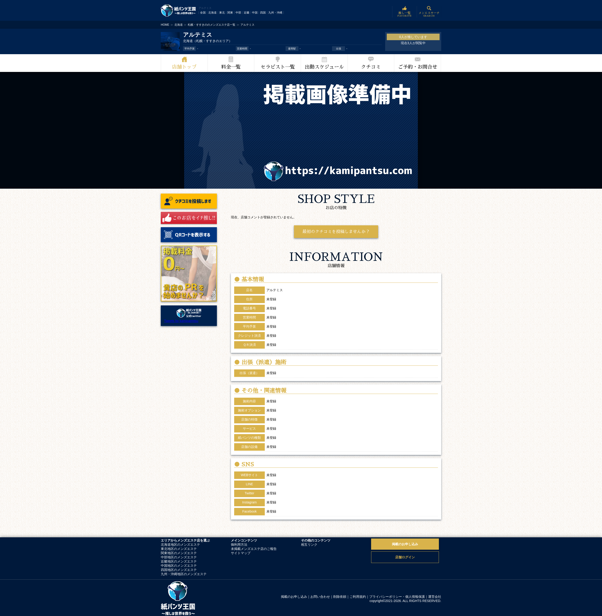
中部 (238, 12)
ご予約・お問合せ (417, 66)
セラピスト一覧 (278, 66)
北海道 (212, 12)
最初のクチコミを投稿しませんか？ (336, 232)
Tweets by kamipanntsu (181, 321)
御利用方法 (239, 544)
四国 (263, 12)
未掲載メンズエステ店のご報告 (254, 549)
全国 (203, 12)
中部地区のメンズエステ (179, 557)
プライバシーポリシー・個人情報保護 (397, 596)
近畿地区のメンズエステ (179, 561)
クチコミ (371, 66)
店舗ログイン (405, 557)
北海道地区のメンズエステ (180, 544)
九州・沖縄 (275, 12)
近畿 (246, 12)
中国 (255, 12)
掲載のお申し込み (405, 544)
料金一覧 (231, 66)
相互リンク (309, 544)
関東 (230, 12)
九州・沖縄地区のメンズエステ (184, 574)
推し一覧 (404, 12)
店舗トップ (184, 66)
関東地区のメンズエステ (179, 553)
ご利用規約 (358, 596)
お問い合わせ (320, 596)
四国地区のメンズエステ (179, 570)
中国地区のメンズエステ (179, 565)
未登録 (271, 475)
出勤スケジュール (324, 66)
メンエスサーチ (429, 12)
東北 (222, 12)
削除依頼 (339, 596)
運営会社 (434, 596)
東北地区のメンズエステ (179, 549)
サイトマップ (241, 553)
